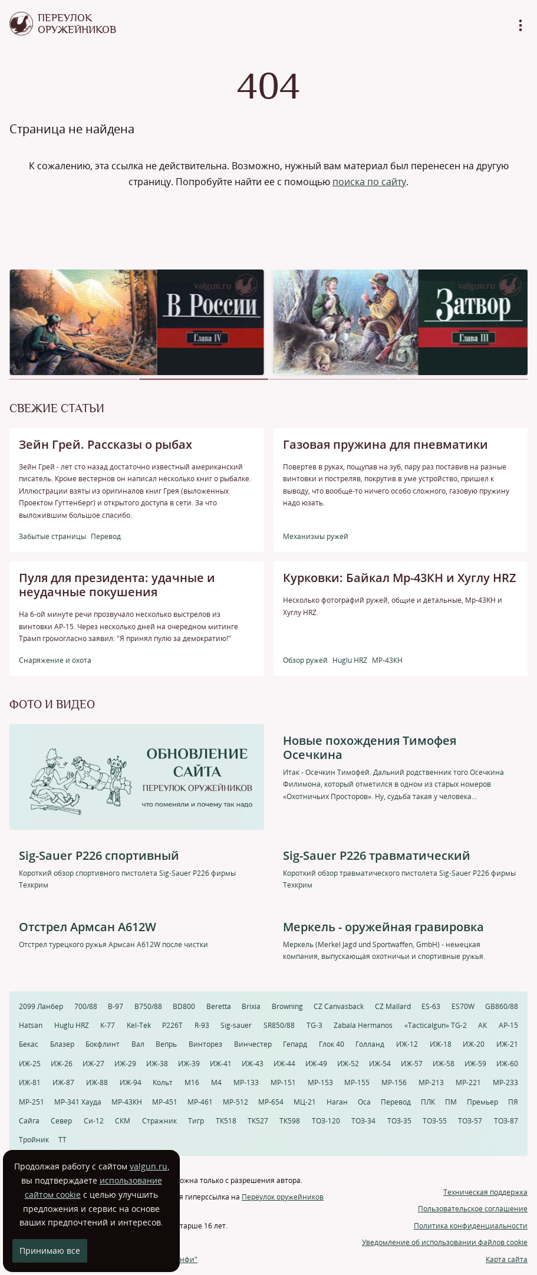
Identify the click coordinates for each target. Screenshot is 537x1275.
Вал (137, 1044)
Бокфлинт (102, 1044)
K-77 (107, 1025)
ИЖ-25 (30, 1064)
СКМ (122, 1121)
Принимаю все (49, 1250)
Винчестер (253, 1044)
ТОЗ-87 (506, 1121)
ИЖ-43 (252, 1064)
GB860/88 (501, 1006)
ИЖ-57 (412, 1064)
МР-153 (320, 1082)
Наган (337, 1102)
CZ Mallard (393, 1006)
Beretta (218, 1006)
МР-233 (505, 1082)
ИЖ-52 (348, 1064)
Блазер (62, 1044)
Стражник (159, 1121)
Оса (364, 1102)
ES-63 (430, 1006)
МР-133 (246, 1082)
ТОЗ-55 (435, 1121)
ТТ (62, 1140)
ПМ (451, 1102)
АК (482, 1025)
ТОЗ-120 (326, 1121)
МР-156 (394, 1082)
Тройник (34, 1140)
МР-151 (283, 1082)
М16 (192, 1082)
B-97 (115, 1006)
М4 (216, 1082)
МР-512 (235, 1102)
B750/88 (148, 1006)
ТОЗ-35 (399, 1121)
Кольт (163, 1082)
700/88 (85, 1006)
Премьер (482, 1102)
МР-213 (431, 1082)
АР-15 (508, 1025)
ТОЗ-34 (363, 1121)
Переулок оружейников (283, 1197)
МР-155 (357, 1082)
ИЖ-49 (316, 1064)
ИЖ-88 (97, 1082)
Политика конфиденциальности (471, 1226)
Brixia (251, 1006)
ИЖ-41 (221, 1064)
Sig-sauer (236, 1025)
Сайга (29, 1121)
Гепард (295, 1044)
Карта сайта (507, 1259)
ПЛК (428, 1102)
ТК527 (258, 1121)
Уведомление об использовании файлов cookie (445, 1242)
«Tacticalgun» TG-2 (435, 1025)
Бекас (28, 1044)
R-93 (202, 1025)
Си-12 (94, 1121)
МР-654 (271, 1102)
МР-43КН (126, 1102)
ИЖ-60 (507, 1064)
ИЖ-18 (441, 1044)
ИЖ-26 (62, 1064)
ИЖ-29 (125, 1064)
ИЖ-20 (474, 1044)
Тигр (196, 1121)
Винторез (205, 1044)
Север (61, 1121)
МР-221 (468, 1082)
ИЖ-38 (157, 1064)
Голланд (369, 1044)
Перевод (396, 1102)
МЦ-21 (305, 1102)
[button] (73, 379)
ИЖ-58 (443, 1064)
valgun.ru (148, 1166)
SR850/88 (279, 1025)
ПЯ (513, 1102)
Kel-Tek (139, 1025)
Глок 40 (331, 1044)
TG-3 (314, 1025)
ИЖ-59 (475, 1064)
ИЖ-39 (189, 1064)
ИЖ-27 (93, 1064)
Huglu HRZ (71, 1025)
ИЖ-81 (30, 1082)
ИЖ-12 (407, 1044)
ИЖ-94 (130, 1082)
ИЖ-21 (507, 1044)
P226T (172, 1025)
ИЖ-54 (380, 1064)
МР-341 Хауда (77, 1102)
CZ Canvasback (339, 1006)
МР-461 (200, 1102)
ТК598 (289, 1121)
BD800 (184, 1006)
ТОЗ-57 (470, 1121)
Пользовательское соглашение (473, 1209)
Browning (287, 1006)
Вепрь (166, 1044)
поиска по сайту (369, 181)
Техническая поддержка (485, 1192)
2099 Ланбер (41, 1006)
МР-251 (31, 1102)
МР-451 (164, 1102)
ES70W (463, 1006)
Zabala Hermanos (363, 1025)
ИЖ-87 (63, 1082)
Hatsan (30, 1025)
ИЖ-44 (284, 1064)
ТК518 (226, 1121)
